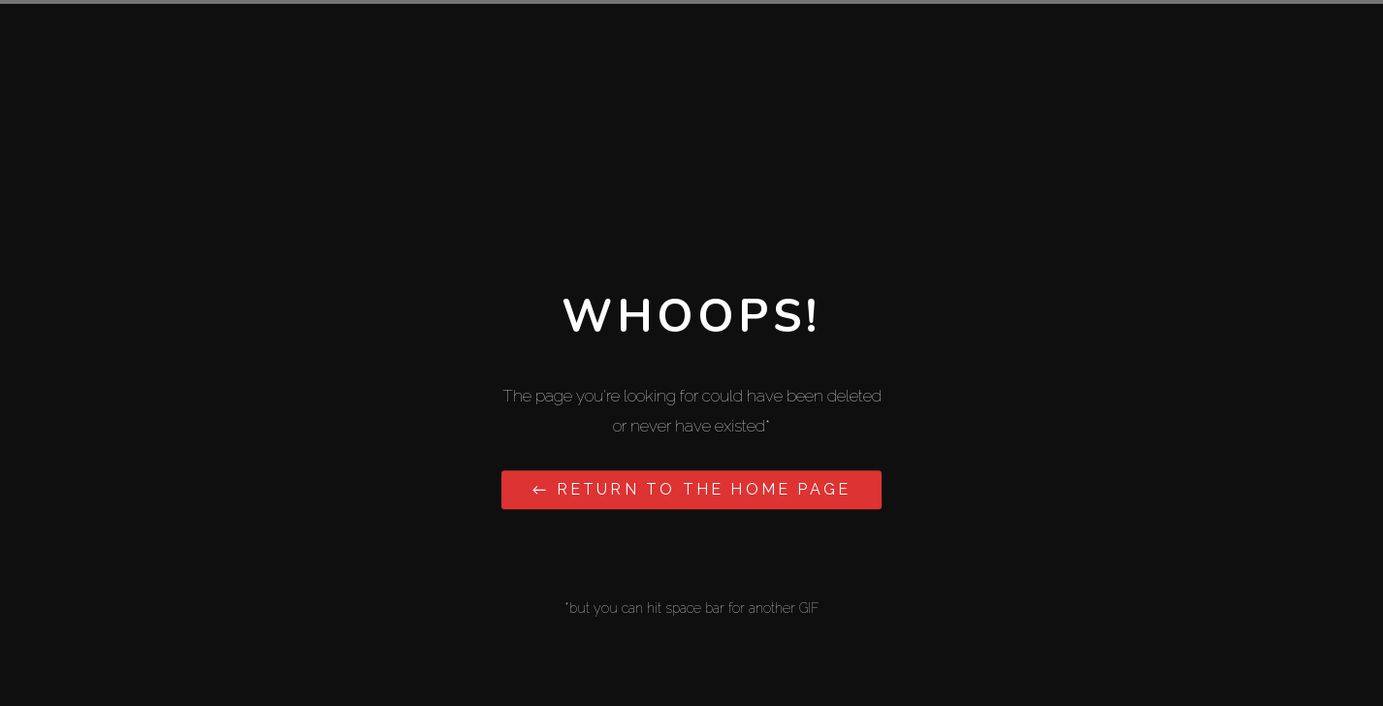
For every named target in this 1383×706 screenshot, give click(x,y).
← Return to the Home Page (691, 489)
